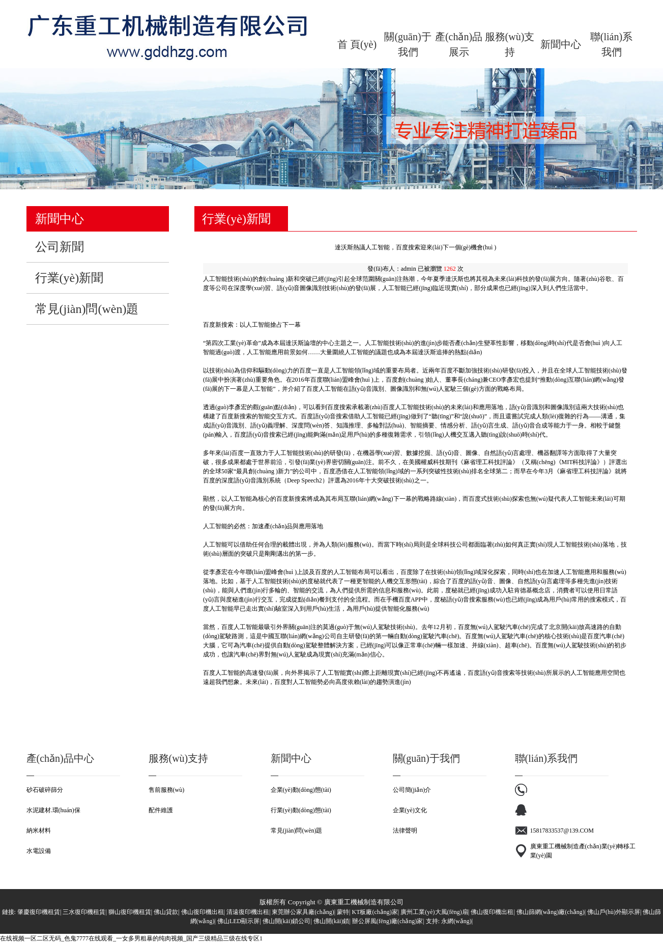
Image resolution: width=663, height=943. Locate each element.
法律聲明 (405, 830)
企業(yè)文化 (410, 810)
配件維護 (161, 810)
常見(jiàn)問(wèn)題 (297, 830)
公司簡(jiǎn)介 (412, 789)
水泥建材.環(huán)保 (53, 810)
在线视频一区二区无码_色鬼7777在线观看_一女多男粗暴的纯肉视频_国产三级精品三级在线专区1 (131, 938)
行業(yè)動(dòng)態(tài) (301, 810)
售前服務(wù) (167, 789)
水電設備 (38, 850)
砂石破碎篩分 (44, 789)
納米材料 (38, 830)
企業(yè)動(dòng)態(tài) (301, 789)
